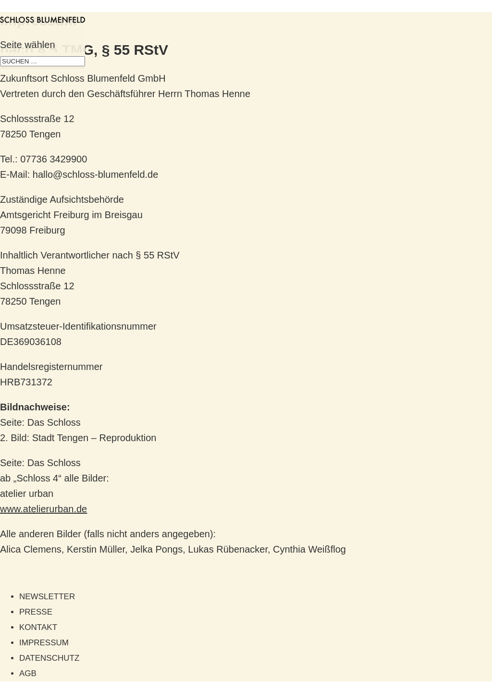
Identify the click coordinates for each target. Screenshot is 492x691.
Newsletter (47, 596)
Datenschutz (49, 658)
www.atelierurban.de (43, 509)
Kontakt (38, 627)
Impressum (44, 642)
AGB (28, 673)
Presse (35, 612)
